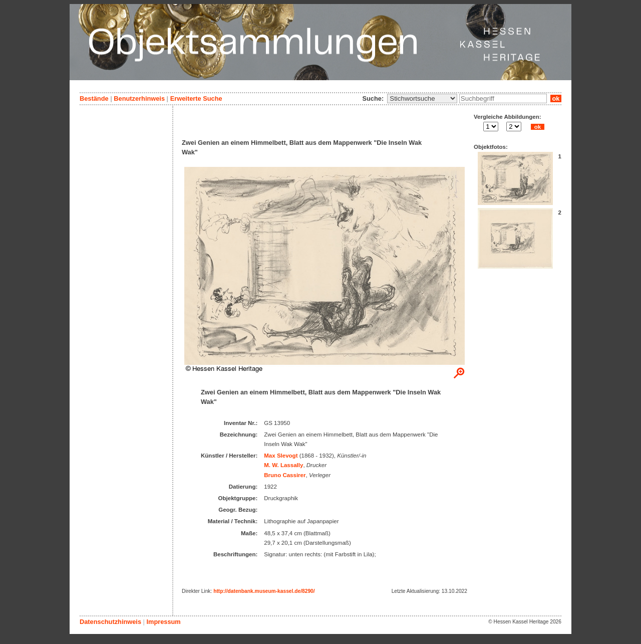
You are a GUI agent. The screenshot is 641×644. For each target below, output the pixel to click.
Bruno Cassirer (284, 475)
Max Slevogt (280, 456)
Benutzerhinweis (139, 98)
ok (555, 98)
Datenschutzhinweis (110, 621)
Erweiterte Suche (196, 98)
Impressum (163, 621)
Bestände (94, 98)
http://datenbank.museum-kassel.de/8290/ (263, 591)
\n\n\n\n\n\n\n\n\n (422, 98)
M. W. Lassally (283, 465)
